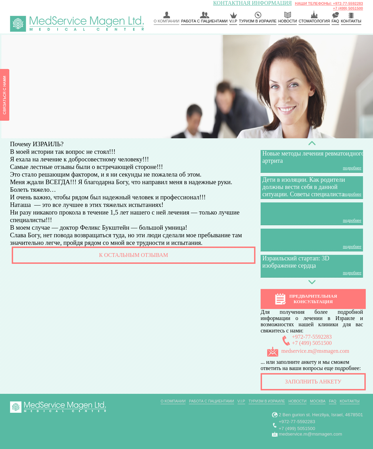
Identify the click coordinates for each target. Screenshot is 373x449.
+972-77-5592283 (312, 337)
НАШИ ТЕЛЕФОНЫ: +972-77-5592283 (329, 3)
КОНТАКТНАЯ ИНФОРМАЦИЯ (252, 3)
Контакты (350, 401)
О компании (167, 21)
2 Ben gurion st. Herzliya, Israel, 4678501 (321, 414)
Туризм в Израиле (257, 21)
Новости (287, 21)
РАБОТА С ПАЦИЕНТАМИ (204, 21)
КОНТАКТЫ (351, 21)
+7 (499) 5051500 (348, 8)
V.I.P (233, 21)
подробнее (352, 168)
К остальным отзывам (133, 255)
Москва (317, 401)
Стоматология (314, 21)
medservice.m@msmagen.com (315, 351)
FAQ (335, 21)
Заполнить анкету (313, 382)
